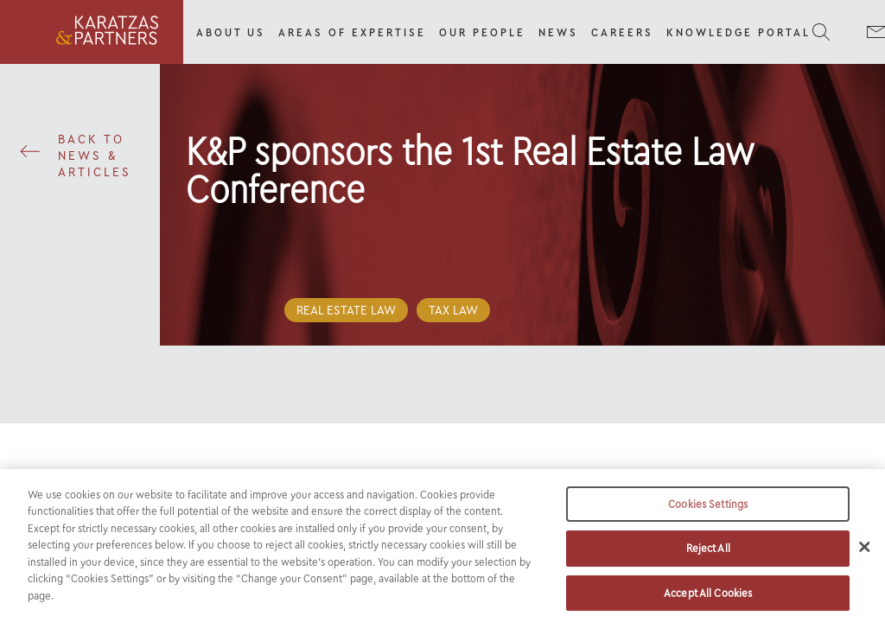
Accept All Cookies (708, 599)
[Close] (864, 552)
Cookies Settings (708, 510)
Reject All (708, 554)
